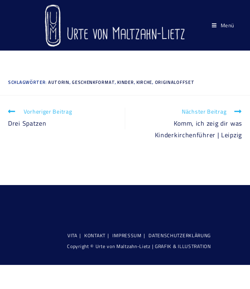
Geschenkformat (93, 82)
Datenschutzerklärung (179, 235)
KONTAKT (95, 235)
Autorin (58, 82)
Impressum (126, 235)
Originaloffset (175, 82)
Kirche (144, 82)
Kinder (125, 82)
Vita (72, 235)
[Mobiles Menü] (223, 25)
